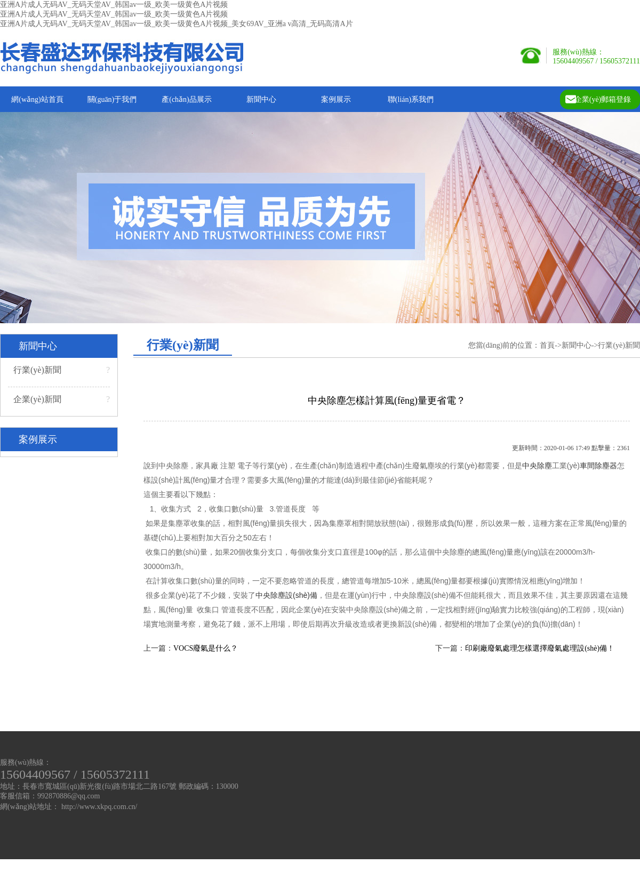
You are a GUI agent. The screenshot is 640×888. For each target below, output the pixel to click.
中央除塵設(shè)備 (286, 595)
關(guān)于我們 (112, 99)
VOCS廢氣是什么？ (205, 648)
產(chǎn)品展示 (187, 99)
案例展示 (336, 99)
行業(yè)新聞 (61, 370)
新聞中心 (261, 99)
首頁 (547, 345)
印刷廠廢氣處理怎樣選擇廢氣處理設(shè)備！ (539, 648)
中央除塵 (537, 465)
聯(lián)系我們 (411, 99)
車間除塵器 (598, 465)
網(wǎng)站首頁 (37, 99)
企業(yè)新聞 (61, 399)
